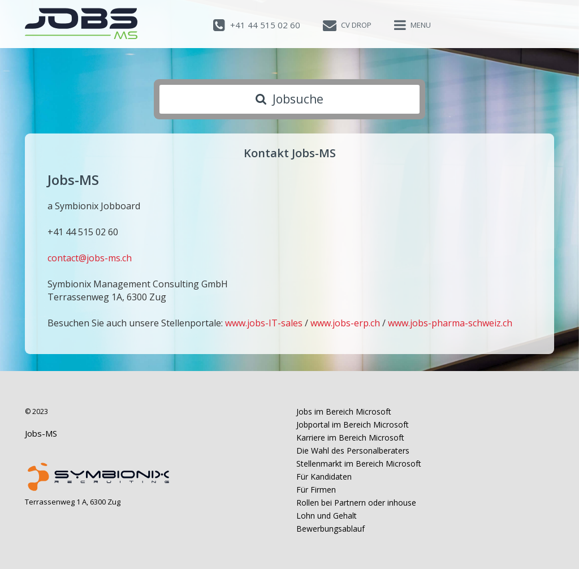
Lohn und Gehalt (326, 515)
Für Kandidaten (324, 476)
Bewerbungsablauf (330, 528)
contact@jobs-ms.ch (89, 258)
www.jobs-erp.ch (345, 323)
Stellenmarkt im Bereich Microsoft (358, 463)
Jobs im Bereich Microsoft (343, 411)
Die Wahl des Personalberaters (352, 450)
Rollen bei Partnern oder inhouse (356, 502)
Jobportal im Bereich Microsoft (352, 424)
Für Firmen (316, 489)
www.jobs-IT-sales (264, 323)
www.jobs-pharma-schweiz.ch (450, 323)
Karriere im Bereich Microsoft (350, 437)
